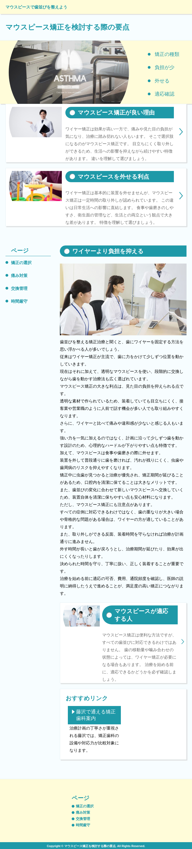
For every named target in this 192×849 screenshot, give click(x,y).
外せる (162, 81)
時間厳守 (19, 301)
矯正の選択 (21, 262)
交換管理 (19, 288)
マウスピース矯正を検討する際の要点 (67, 27)
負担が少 (164, 67)
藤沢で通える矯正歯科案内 (96, 715)
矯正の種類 (167, 54)
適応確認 (164, 94)
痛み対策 (19, 275)
